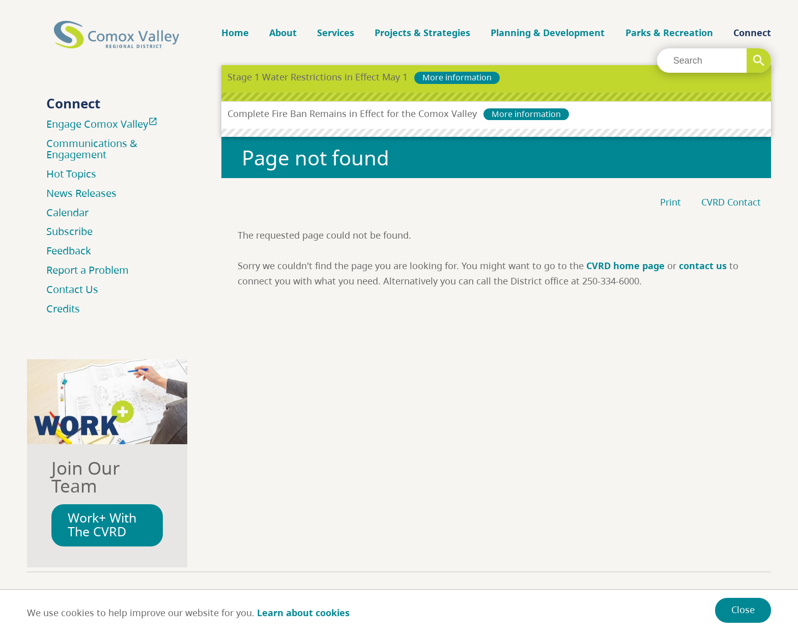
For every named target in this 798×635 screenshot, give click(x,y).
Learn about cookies (303, 613)
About (283, 32)
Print (670, 202)
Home (235, 32)
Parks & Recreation (669, 32)
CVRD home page (625, 265)
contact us (703, 265)
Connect (752, 32)
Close (743, 609)
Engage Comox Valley (103, 124)
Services (335, 32)
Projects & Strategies (422, 32)
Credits (63, 308)
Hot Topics (71, 174)
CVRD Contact (731, 202)
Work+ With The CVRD (102, 524)
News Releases (81, 193)
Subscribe (69, 231)
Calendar (67, 212)
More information (457, 77)
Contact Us (72, 289)
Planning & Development (548, 32)
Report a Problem (87, 270)
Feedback (68, 250)
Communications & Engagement (91, 148)
